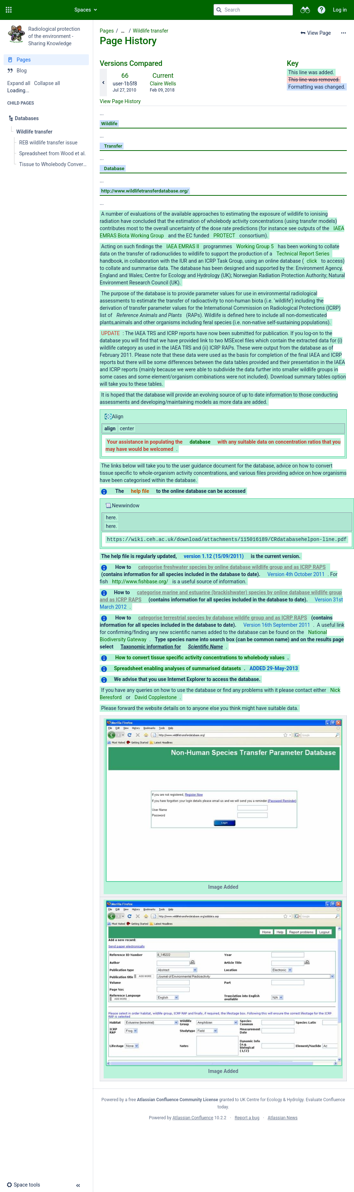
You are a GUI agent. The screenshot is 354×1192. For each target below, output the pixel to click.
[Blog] (46, 70)
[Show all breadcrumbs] (123, 31)
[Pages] (46, 59)
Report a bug (247, 1117)
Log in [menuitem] (340, 10)
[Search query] (253, 10)
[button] (9, 10)
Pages (107, 31)
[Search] (219, 10)
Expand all (18, 83)
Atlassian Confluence (192, 1117)
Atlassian (223, 1133)
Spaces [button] (82, 10)
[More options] (343, 33)
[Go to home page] (40, 10)
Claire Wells (163, 83)
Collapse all (47, 83)
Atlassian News (283, 1117)
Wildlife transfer (150, 31)
